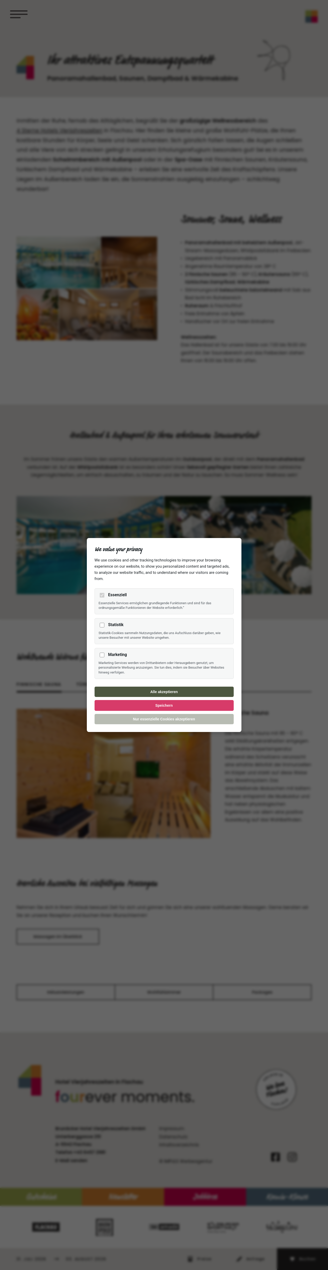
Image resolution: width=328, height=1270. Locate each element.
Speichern (164, 705)
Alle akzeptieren (164, 692)
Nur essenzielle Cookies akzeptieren (164, 719)
